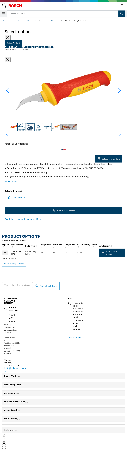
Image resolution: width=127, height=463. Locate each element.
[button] (119, 90)
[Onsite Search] (121, 13)
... (44, 21)
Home (5, 21)
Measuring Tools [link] (13, 384)
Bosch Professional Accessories (25, 21)
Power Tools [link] (11, 376)
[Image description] (13, 127)
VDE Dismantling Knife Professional (78, 21)
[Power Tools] (19, 376)
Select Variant (13, 43)
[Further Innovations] (27, 402)
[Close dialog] (8, 59)
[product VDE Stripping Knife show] (5, 252)
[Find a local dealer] (46, 286)
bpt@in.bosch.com (15, 368)
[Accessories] (18, 393)
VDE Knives (55, 21)
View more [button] (11, 180)
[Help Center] (18, 419)
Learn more (74, 337)
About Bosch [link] (11, 410)
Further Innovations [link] (15, 401)
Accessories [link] (10, 393)
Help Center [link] (10, 418)
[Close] (8, 37)
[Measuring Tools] (23, 385)
